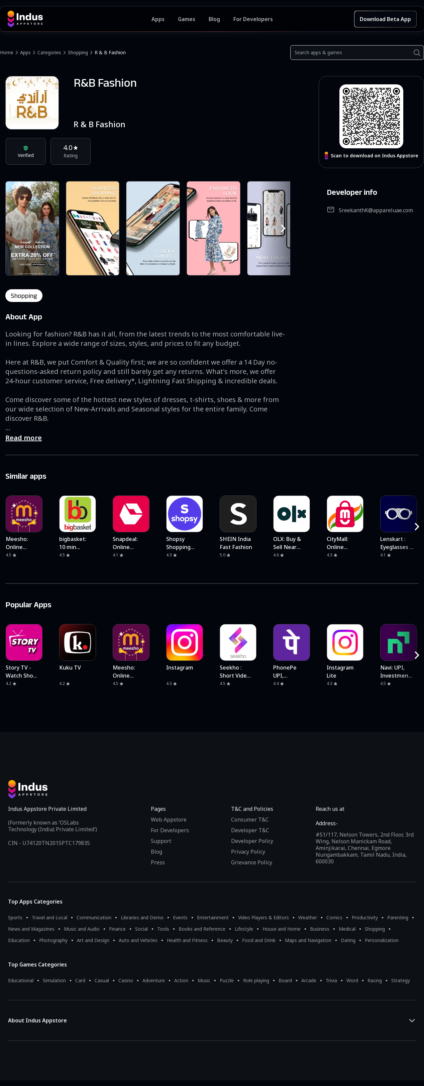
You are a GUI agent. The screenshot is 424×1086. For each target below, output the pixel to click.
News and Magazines (31, 929)
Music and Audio (82, 929)
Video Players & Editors (263, 917)
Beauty (225, 940)
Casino (125, 980)
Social (141, 929)
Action (181, 980)
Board (285, 980)
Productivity (365, 917)
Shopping (78, 52)
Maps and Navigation (308, 940)
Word (352, 980)
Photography (53, 940)
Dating (348, 940)
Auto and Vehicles (138, 940)
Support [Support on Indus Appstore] (161, 841)
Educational (20, 980)
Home (6, 52)
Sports (15, 917)
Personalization (382, 940)
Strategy (400, 980)
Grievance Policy (251, 862)
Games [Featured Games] (186, 19)
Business (319, 929)
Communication (94, 917)
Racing (374, 980)
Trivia (331, 980)
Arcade (308, 980)
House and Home (281, 929)
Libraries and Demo (142, 917)
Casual (102, 980)
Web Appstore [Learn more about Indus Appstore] (169, 819)
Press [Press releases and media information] (158, 862)
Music (204, 980)
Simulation (54, 980)
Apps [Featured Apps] (158, 19)
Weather (307, 917)
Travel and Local (49, 917)
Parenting (397, 917)
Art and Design (93, 940)
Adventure (153, 980)
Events (180, 917)
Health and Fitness (187, 940)
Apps (25, 52)
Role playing (256, 980)
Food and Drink (259, 940)
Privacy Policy (248, 851)
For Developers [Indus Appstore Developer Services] (253, 19)
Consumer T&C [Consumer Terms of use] (250, 819)
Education (19, 940)
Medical (347, 929)
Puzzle (227, 980)
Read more (23, 437)
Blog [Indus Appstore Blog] (214, 19)
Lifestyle (244, 929)
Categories (49, 52)
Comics (334, 917)
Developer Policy (252, 841)
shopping (24, 295)
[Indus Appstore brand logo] (79, 19)
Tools (163, 929)
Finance (117, 929)
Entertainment (213, 917)
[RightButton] (283, 228)
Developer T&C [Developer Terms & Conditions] (250, 830)
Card (80, 980)
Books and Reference (202, 929)
